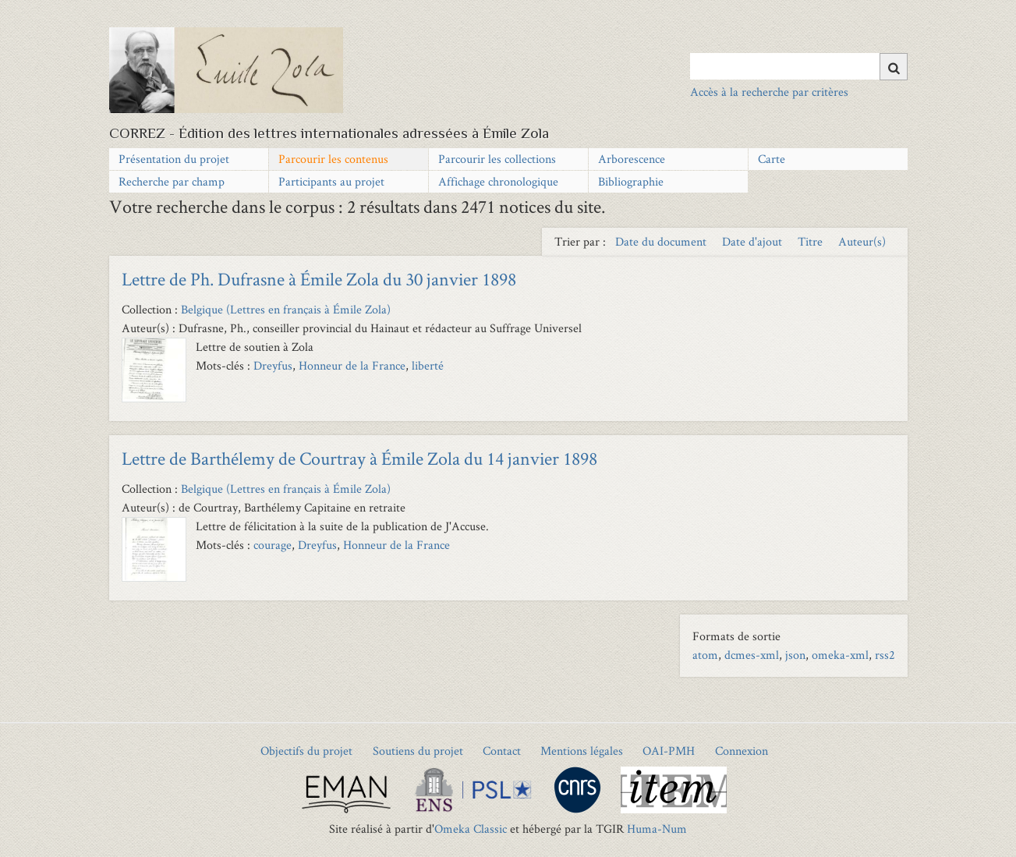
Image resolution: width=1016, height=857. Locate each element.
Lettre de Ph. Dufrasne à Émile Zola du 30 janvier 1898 (319, 279)
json (795, 654)
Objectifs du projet (306, 750)
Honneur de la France (352, 365)
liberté (428, 365)
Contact (502, 750)
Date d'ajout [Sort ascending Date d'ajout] (753, 241)
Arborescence (631, 159)
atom (705, 654)
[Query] (799, 66)
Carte (771, 159)
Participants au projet (331, 181)
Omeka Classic (470, 828)
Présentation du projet (174, 159)
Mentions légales (581, 750)
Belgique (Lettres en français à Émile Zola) (286, 309)
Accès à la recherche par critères (769, 91)
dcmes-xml (751, 654)
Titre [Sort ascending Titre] (812, 241)
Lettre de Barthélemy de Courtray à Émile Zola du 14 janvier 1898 (359, 458)
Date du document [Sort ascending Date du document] (662, 241)
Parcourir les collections (497, 159)
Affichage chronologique (498, 181)
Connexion (741, 750)
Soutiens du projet (418, 750)
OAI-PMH (669, 750)
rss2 (885, 654)
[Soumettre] (894, 66)
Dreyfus (272, 365)
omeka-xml (840, 654)
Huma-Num (657, 828)
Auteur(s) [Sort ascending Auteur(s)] (862, 241)
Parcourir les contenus (333, 159)
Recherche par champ (172, 181)
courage (272, 545)
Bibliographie (631, 181)
